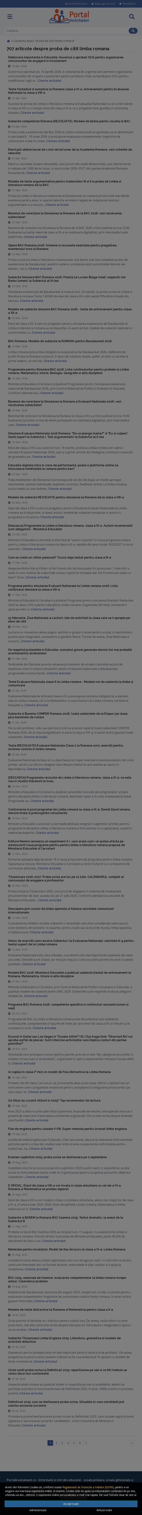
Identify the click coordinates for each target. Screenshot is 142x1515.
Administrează (37, 1510)
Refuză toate (104, 1510)
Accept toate (71, 1504)
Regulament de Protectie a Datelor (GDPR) (88, 1487)
